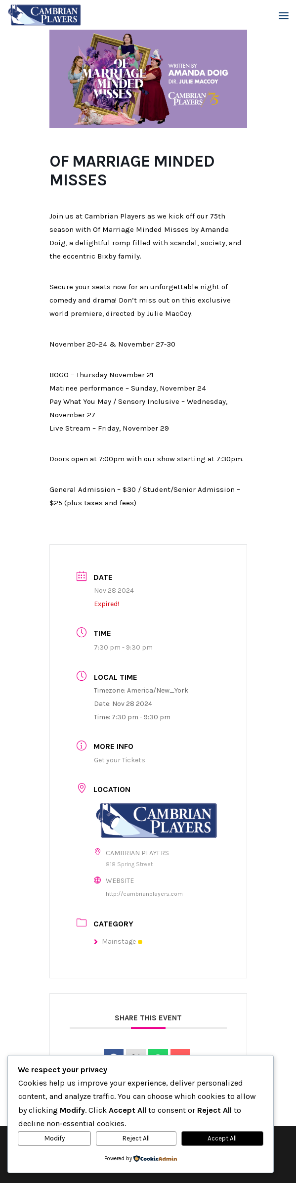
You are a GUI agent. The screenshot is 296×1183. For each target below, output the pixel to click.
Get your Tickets (119, 760)
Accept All (222, 1138)
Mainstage (118, 941)
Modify (54, 1138)
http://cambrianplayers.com (144, 893)
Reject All (136, 1138)
